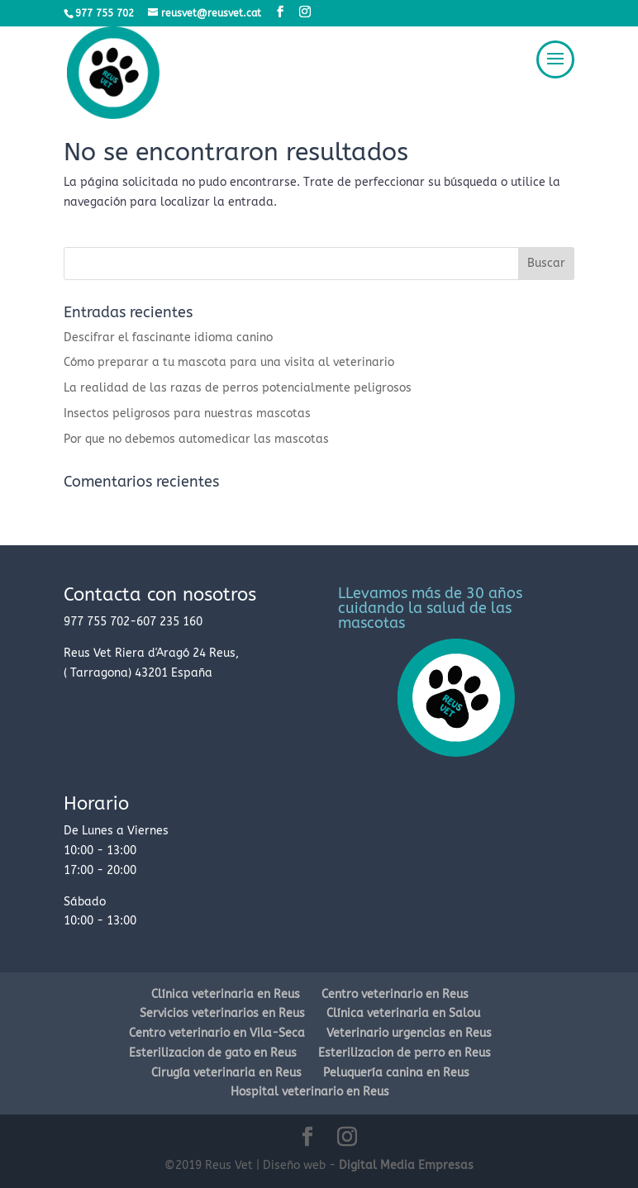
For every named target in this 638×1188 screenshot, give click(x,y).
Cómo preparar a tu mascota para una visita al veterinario (229, 362)
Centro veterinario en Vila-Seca (217, 1033)
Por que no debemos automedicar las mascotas (196, 439)
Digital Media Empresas (406, 1165)
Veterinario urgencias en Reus (409, 1033)
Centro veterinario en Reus (395, 994)
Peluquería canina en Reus (396, 1073)
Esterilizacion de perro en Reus (404, 1053)
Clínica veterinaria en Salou (403, 1013)
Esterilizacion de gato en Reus (213, 1053)
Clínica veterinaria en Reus (225, 994)
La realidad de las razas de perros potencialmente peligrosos (238, 388)
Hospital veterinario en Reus (310, 1092)
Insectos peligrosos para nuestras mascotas (187, 413)
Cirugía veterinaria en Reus (226, 1073)
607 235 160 (169, 622)
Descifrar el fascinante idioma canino (168, 337)
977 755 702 (97, 622)
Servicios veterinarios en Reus (222, 1013)
